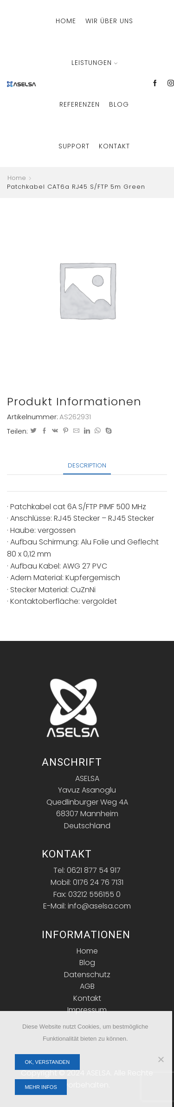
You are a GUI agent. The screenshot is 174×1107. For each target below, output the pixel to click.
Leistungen (94, 62)
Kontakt (114, 146)
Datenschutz (87, 974)
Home (66, 21)
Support (74, 146)
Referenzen (79, 104)
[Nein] (160, 1059)
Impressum (87, 1010)
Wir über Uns (109, 21)
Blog (119, 104)
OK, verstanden (47, 1062)
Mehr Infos (41, 1087)
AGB (87, 986)
